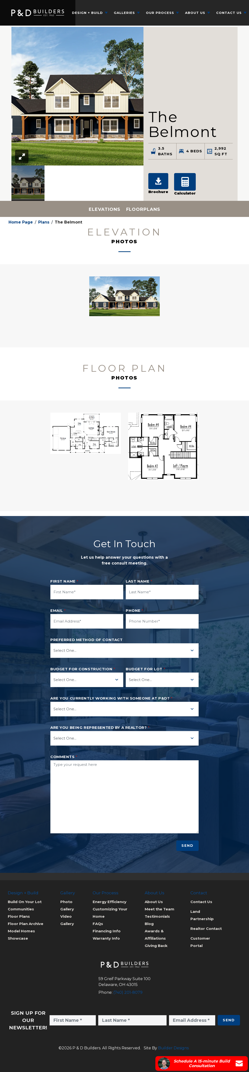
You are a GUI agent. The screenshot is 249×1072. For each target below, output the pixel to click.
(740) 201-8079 (127, 992)
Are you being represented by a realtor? (100, 727)
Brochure (158, 183)
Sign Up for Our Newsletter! (28, 1020)
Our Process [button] (160, 13)
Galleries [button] (124, 13)
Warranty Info (106, 938)
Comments (64, 757)
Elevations (104, 209)
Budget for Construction (82, 669)
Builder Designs (173, 1048)
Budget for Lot (145, 669)
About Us (154, 901)
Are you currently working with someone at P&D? (111, 698)
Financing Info (107, 931)
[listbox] (77, 183)
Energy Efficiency (109, 901)
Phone (134, 610)
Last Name (139, 581)
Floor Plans (19, 916)
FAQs (98, 923)
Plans (43, 222)
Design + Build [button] (87, 13)
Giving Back (156, 945)
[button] (27, 183)
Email (58, 610)
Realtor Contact (206, 928)
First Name (64, 581)
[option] (27, 183)
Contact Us (201, 901)
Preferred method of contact (86, 640)
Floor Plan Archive (25, 923)
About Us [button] (195, 13)
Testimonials (157, 916)
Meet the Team (159, 909)
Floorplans (143, 209)
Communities (21, 909)
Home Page (21, 222)
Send (187, 845)
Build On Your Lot (25, 901)
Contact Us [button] (229, 13)
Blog (149, 923)
